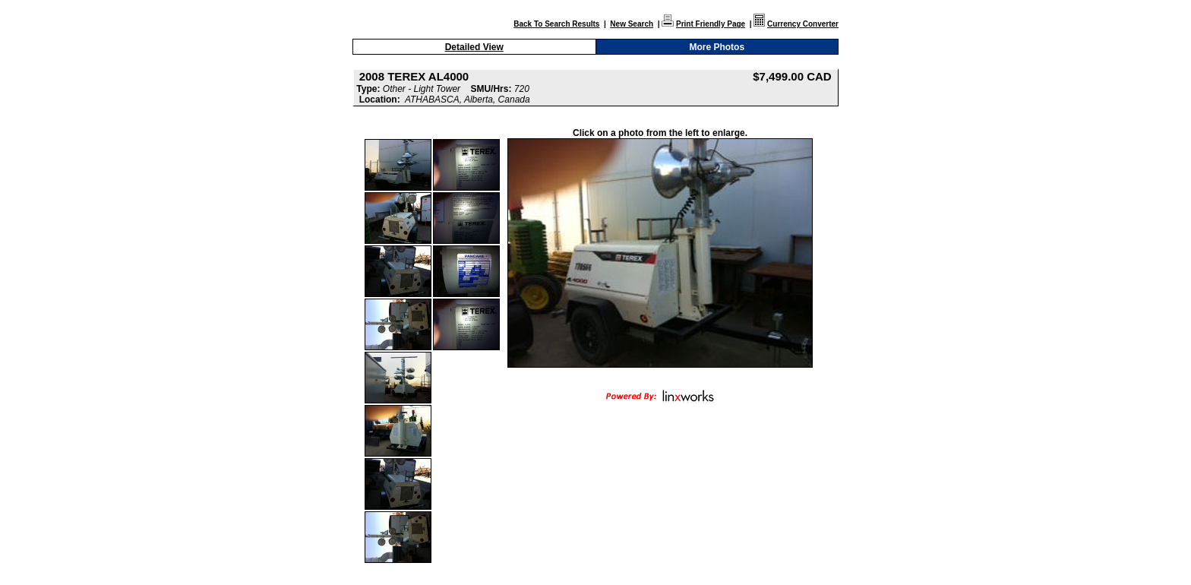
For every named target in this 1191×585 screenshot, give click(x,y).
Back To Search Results (556, 24)
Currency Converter (803, 24)
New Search (631, 24)
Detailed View (474, 47)
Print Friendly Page (710, 24)
